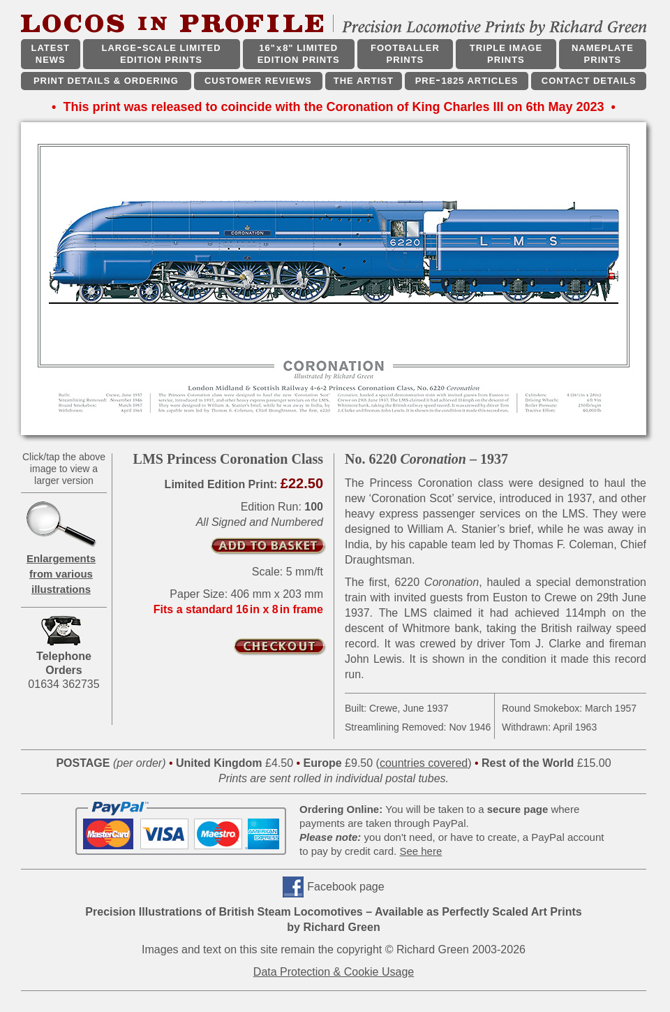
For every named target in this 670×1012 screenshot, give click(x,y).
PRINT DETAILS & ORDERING (106, 80)
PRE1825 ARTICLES (467, 80)
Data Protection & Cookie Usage (333, 972)
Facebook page (345, 887)
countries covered (424, 763)
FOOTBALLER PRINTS (405, 54)
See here (420, 851)
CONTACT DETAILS (589, 80)
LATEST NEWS (50, 54)
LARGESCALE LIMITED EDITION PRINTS (161, 54)
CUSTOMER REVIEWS (258, 80)
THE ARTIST (364, 80)
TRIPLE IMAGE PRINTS (506, 54)
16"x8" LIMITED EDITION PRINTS (299, 54)
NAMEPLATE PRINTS (603, 54)
